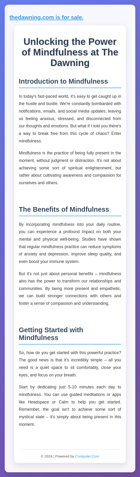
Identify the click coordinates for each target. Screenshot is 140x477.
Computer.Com (87, 456)
